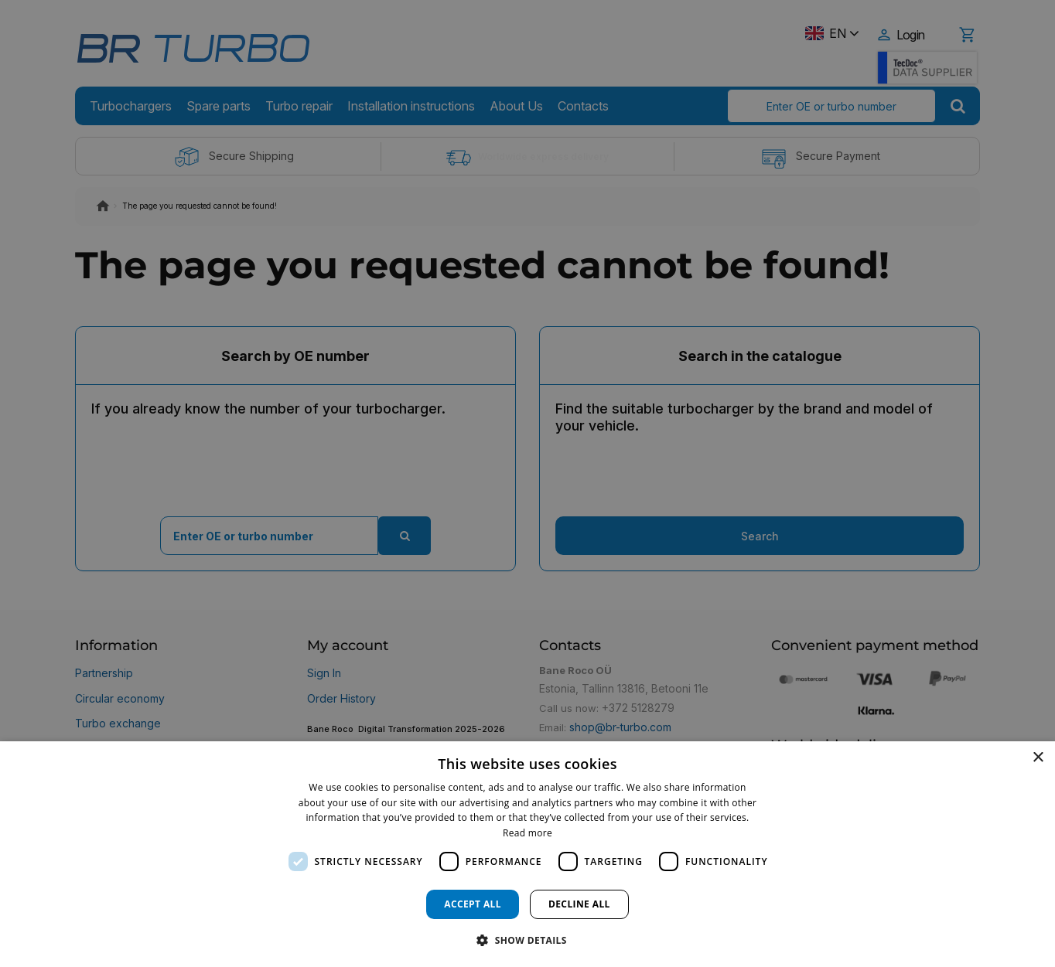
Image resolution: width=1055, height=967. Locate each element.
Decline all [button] (579, 904)
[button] (527, 939)
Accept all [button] (472, 904)
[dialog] (527, 854)
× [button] (1037, 758)
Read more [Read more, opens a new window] (527, 832)
